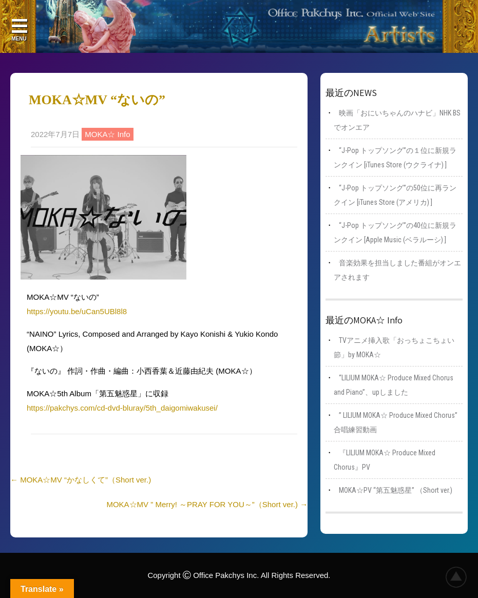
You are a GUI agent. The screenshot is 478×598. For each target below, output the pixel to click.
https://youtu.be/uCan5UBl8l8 (77, 311)
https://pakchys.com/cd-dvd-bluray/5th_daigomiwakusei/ (122, 407)
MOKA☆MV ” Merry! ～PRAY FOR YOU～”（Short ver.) (207, 504)
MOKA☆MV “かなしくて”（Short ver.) (80, 479)
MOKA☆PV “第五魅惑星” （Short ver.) (395, 490)
